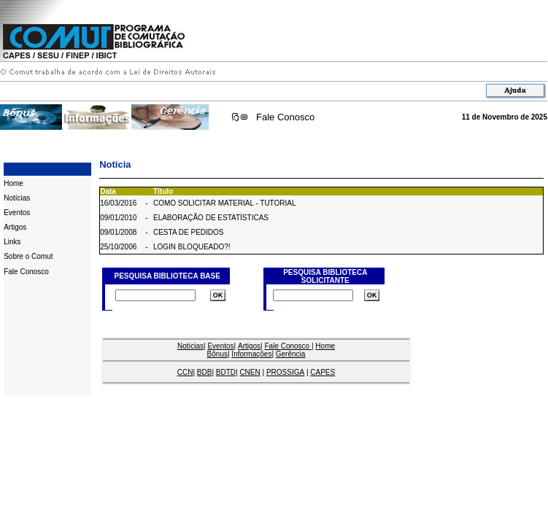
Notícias (17, 198)
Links (12, 242)
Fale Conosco (285, 117)
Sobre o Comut (28, 256)
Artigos (15, 227)
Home (13, 183)
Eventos (17, 213)
